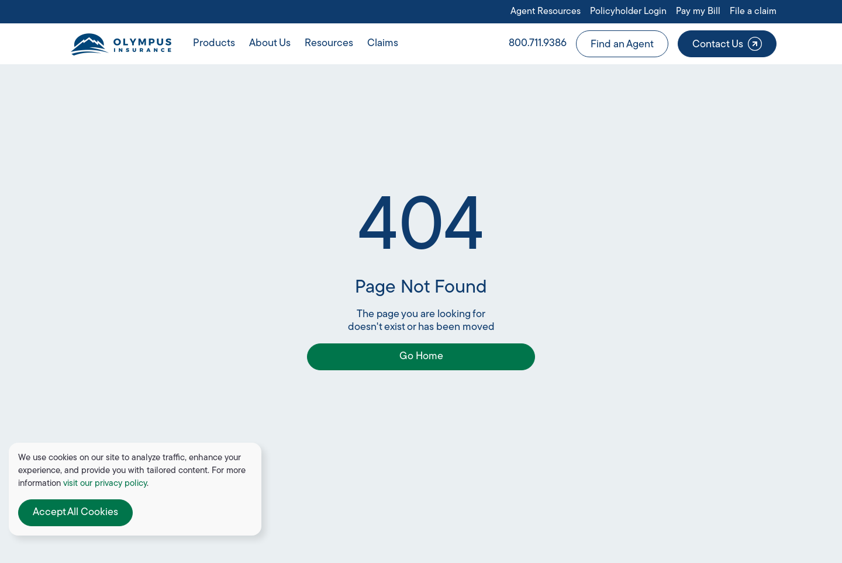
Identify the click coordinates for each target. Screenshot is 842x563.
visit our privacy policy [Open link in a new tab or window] (105, 483)
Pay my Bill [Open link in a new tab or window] (698, 11)
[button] (214, 43)
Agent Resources (545, 11)
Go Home (421, 356)
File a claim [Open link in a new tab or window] (753, 11)
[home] (120, 43)
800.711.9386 (538, 43)
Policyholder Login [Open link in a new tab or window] (628, 11)
